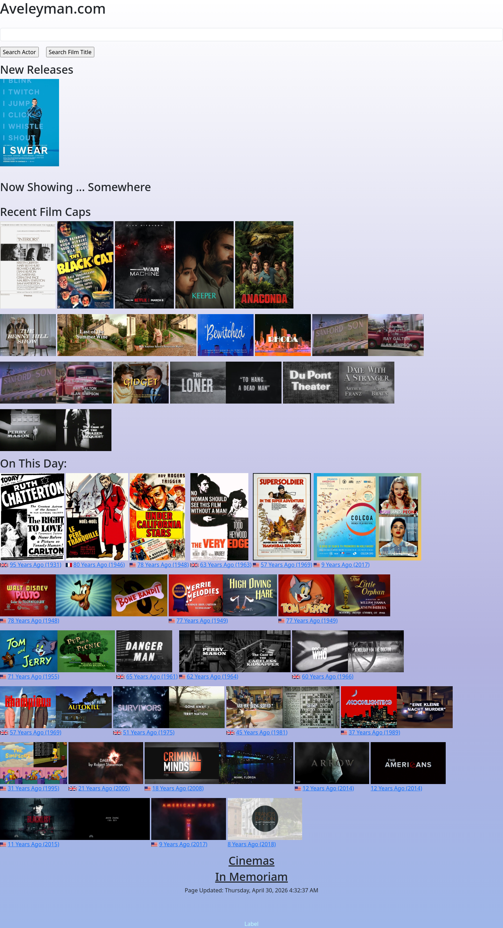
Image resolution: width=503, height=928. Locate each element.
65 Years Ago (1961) (151, 676)
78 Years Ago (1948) (163, 564)
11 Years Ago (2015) (33, 844)
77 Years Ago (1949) (202, 620)
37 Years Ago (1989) (374, 732)
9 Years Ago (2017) (345, 564)
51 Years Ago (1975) (148, 732)
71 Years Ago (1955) (33, 676)
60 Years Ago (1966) (327, 676)
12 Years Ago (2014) (328, 788)
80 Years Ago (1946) (99, 564)
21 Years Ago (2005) (104, 788)
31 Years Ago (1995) (33, 788)
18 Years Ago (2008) (178, 788)
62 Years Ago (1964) (212, 676)
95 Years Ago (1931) (35, 564)
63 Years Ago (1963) (226, 564)
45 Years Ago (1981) (261, 732)
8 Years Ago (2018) (252, 844)
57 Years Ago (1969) (286, 564)
